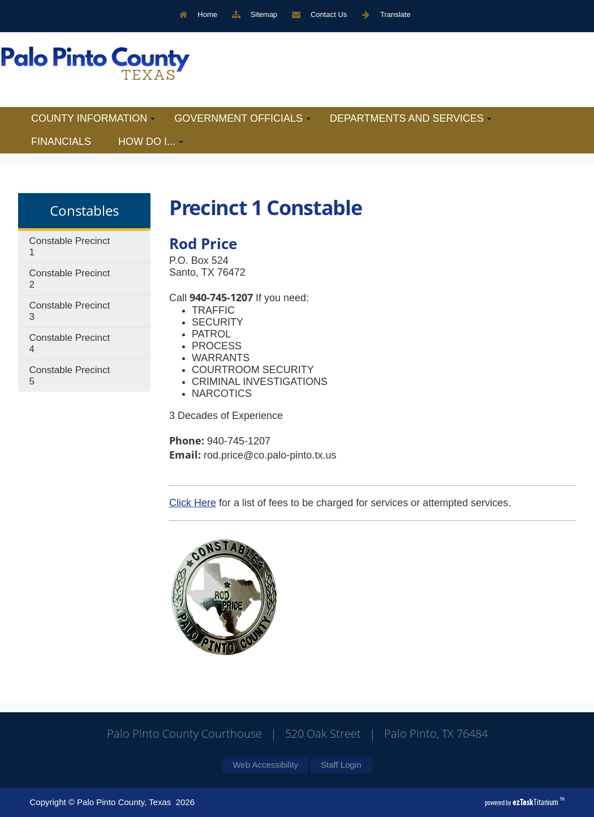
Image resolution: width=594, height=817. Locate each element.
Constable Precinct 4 (69, 343)
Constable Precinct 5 (69, 376)
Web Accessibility (265, 764)
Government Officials (242, 118)
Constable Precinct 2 (69, 279)
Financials (61, 141)
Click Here (192, 502)
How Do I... (150, 141)
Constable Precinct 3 (69, 311)
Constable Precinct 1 (69, 247)
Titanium (536, 802)
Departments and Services (411, 118)
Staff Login (341, 764)
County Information (93, 118)
